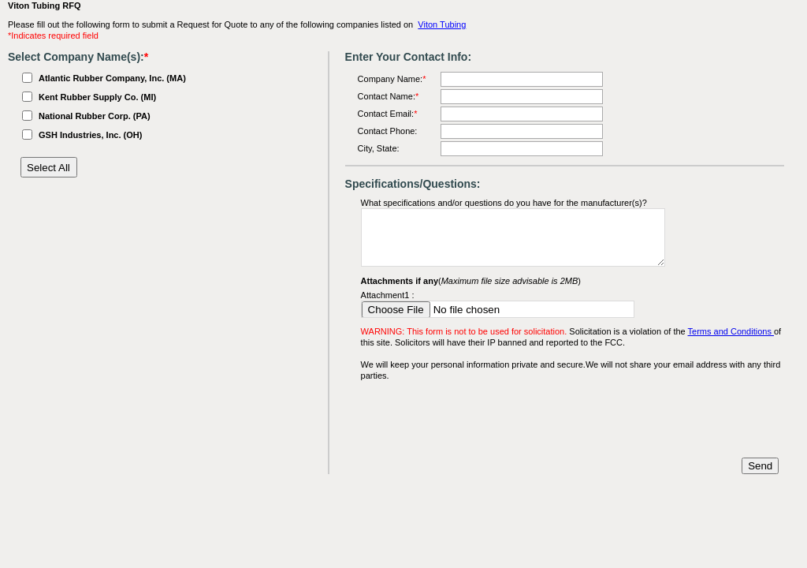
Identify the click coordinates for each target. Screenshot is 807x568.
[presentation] (481, 419)
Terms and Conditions (731, 331)
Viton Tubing (442, 24)
